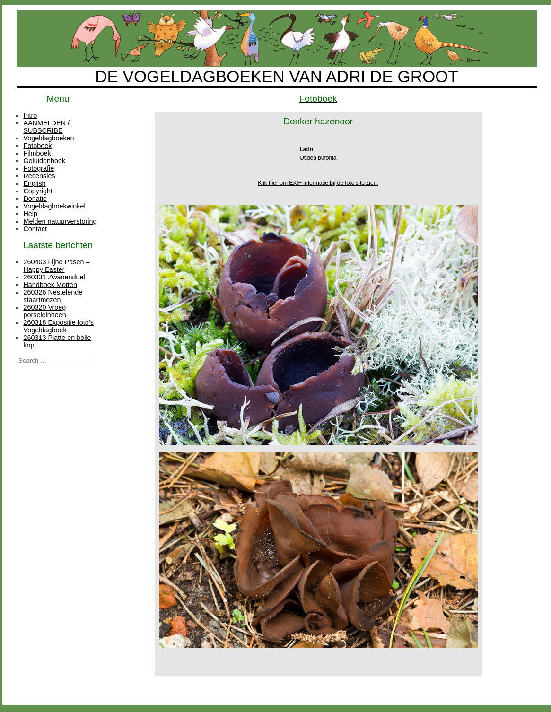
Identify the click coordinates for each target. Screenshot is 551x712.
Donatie (35, 198)
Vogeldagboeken (48, 138)
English (34, 183)
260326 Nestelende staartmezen (52, 296)
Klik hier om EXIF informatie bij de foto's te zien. (318, 183)
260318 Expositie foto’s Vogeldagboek (58, 326)
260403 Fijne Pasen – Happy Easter (56, 265)
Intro (30, 115)
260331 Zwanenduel (54, 277)
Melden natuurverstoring (59, 221)
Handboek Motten (50, 284)
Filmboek (37, 153)
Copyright (37, 191)
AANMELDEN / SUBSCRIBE (46, 126)
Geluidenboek (44, 161)
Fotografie (38, 168)
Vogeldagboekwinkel (54, 206)
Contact (35, 229)
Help (30, 213)
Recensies (39, 176)
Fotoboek (37, 145)
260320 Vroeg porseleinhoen (44, 311)
